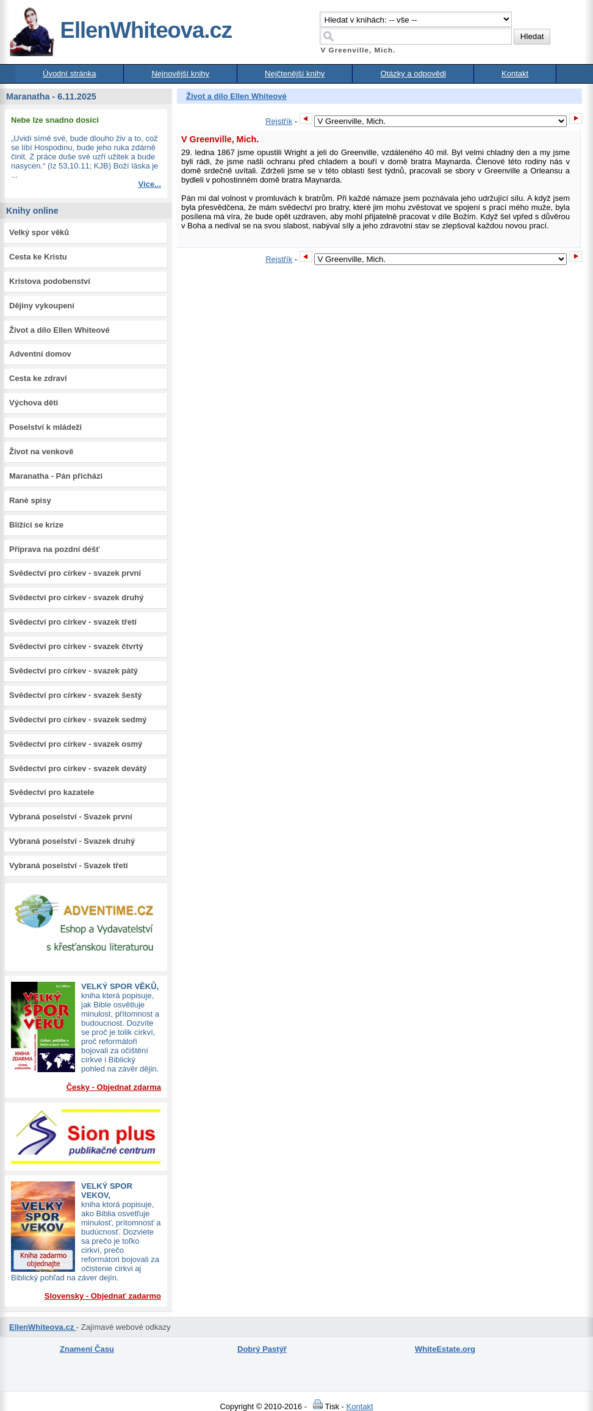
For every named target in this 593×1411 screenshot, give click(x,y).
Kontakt (514, 73)
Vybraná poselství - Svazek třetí (68, 865)
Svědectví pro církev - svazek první (75, 573)
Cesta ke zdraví (38, 378)
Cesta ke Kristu (38, 256)
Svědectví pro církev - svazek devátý (77, 768)
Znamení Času (87, 1349)
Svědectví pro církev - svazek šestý (75, 695)
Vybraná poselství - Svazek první (70, 816)
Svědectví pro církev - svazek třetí (73, 621)
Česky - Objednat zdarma (113, 1087)
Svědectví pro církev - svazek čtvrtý (76, 646)
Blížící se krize (36, 524)
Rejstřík (278, 121)
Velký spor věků (39, 232)
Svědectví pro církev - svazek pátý (73, 670)
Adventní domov (40, 353)
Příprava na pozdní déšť (54, 549)
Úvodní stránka (69, 73)
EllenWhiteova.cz (120, 30)
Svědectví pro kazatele (51, 792)
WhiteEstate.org (445, 1349)
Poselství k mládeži (45, 427)
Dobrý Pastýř (262, 1349)
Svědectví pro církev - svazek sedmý (77, 719)
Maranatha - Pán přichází (55, 476)
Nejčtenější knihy (295, 73)
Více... (149, 184)
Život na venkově (41, 451)
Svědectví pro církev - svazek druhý (76, 597)
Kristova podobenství (49, 281)
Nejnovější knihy (180, 73)
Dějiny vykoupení (41, 305)
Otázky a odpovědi (413, 73)
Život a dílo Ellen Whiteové (59, 330)
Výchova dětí (33, 402)
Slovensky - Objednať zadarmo (103, 1295)
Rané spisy (30, 500)
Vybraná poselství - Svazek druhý (72, 841)
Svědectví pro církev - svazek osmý (75, 744)
